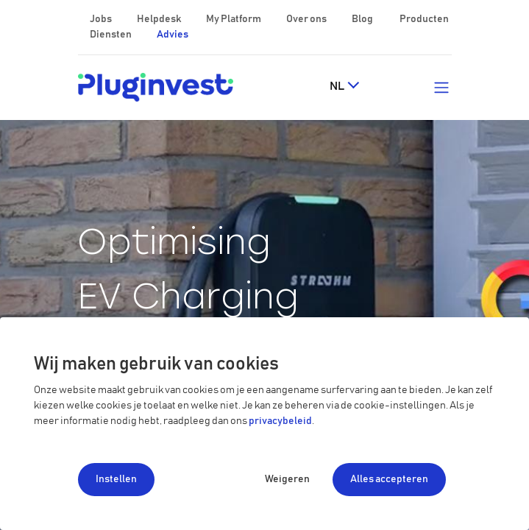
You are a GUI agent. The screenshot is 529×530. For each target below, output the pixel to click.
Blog (363, 19)
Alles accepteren (389, 479)
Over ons (307, 19)
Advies (172, 34)
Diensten (111, 34)
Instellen (116, 479)
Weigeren (287, 479)
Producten (424, 19)
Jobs (101, 19)
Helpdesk (159, 19)
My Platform (233, 19)
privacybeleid (280, 421)
